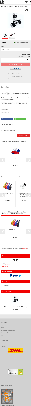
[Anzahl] (15, 60)
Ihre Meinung (23, 135)
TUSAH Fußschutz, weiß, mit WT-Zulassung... (23, 195)
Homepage (24, 248)
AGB (2, 335)
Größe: (2, 46)
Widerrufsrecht (4, 332)
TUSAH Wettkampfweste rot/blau (15, 158)
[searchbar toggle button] (22, 2)
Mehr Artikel (5, 266)
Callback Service (4, 340)
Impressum (3, 325)
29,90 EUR (15, 309)
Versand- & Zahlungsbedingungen (8, 330)
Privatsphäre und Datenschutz (7, 338)
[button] (3, 60)
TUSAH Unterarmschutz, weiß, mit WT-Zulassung (15, 306)
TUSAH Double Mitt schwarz (15, 229)
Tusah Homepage (6, 264)
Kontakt (3, 327)
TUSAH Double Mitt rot (7, 193)
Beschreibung (5, 87)
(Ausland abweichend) (23, 42)
